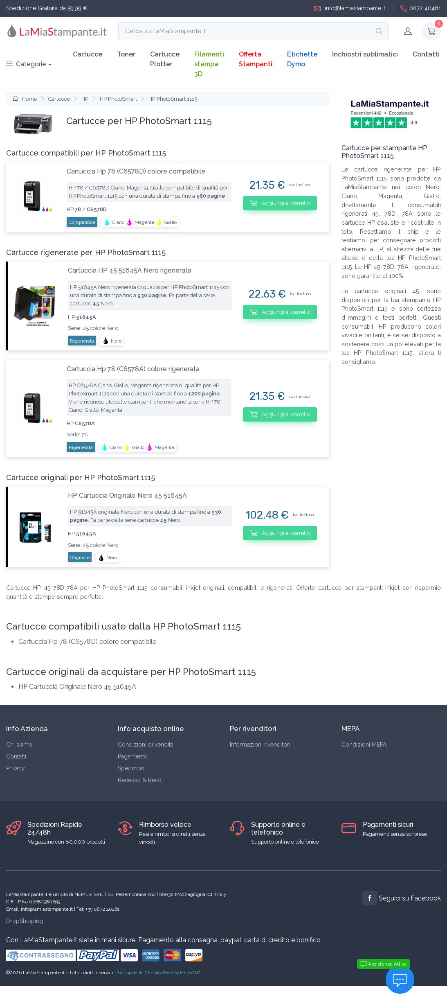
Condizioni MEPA (363, 744)
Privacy (15, 768)
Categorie (26, 64)
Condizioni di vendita (145, 744)
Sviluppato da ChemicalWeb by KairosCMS (158, 972)
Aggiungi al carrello (280, 203)
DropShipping (24, 921)
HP (84, 99)
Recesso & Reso (140, 780)
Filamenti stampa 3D (209, 64)
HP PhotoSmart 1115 (172, 99)
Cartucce (87, 54)
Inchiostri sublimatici (365, 54)
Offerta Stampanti (255, 59)
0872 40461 (420, 8)
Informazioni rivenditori (260, 744)
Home (25, 99)
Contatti (426, 54)
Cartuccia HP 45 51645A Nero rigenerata (129, 270)
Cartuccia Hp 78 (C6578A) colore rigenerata (133, 369)
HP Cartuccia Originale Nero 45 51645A (127, 495)
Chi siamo (19, 744)
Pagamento (133, 756)
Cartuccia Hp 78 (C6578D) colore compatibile (136, 171)
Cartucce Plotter (165, 59)
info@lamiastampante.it (349, 8)
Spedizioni (132, 768)
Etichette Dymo (302, 59)
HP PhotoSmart (118, 99)
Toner (126, 54)
